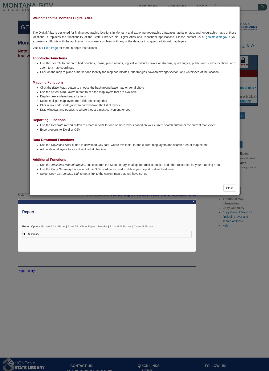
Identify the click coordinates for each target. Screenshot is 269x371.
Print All (73, 226)
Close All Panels (144, 226)
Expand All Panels (121, 226)
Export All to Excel (53, 226)
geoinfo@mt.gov (216, 37)
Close (230, 188)
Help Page (51, 48)
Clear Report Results (93, 226)
